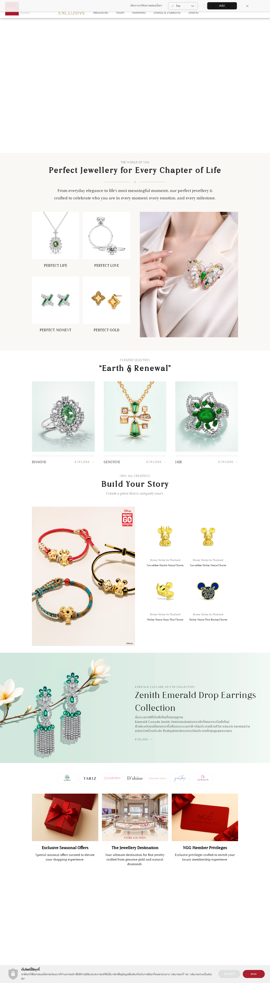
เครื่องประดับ (101, 24)
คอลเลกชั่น (139, 24)
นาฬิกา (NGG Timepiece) (193, 910)
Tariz (113, 915)
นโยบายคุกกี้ (177, 974)
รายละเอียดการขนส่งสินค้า (237, 920)
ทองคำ (120, 24)
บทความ (194, 24)
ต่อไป (222, 6)
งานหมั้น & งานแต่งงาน (167, 24)
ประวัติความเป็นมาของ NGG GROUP (154, 904)
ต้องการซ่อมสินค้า (233, 915)
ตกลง (254, 974)
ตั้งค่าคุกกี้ (229, 974)
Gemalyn (115, 904)
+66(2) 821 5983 (66, 920)
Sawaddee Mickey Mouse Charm (208, 554)
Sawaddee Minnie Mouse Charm (165, 554)
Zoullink (115, 920)
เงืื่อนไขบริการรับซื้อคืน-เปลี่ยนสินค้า (242, 931)
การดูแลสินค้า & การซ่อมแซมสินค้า (241, 910)
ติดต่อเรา (229, 904)
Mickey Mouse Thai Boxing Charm (208, 608)
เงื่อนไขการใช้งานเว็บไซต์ (148, 910)
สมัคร (24, 911)
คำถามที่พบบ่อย (233, 926)
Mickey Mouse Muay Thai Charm (165, 608)
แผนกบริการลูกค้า (66, 913)
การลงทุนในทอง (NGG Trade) (195, 904)
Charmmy (116, 910)
